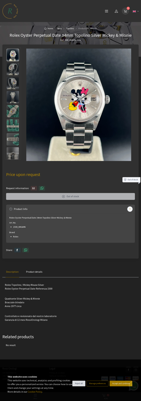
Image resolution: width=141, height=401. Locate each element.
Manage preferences (97, 383)
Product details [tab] (34, 271)
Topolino (70, 28)
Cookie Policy (35, 391)
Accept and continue (121, 383)
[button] (70, 209)
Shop (59, 28)
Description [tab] (12, 271)
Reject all (79, 383)
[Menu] (106, 11)
